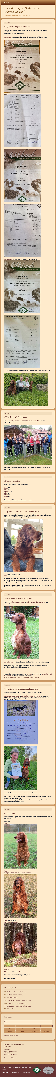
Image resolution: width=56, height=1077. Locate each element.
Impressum (5, 1072)
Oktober (22, 1031)
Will (10, 971)
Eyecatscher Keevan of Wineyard (31, 696)
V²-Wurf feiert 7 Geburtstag (15, 994)
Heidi (5, 493)
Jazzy (37, 515)
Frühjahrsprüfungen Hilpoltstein (16, 992)
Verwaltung (26, 1072)
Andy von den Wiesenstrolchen (35, 602)
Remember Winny (19, 420)
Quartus (15, 922)
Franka (17, 872)
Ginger (6, 488)
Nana (5, 920)
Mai (9, 1028)
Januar (9, 1026)
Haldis (5, 489)
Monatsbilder (11, 1009)
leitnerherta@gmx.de (12, 1057)
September (9, 1031)
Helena (6, 494)
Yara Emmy (18, 971)
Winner (6, 971)
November (34, 1031)
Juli (34, 1028)
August (46, 1028)
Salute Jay (7, 969)
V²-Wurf (10, 420)
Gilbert (28, 872)
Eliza (5, 871)
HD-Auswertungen (12, 997)
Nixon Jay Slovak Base (33, 420)
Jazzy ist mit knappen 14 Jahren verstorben (19, 1000)
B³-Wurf (29, 674)
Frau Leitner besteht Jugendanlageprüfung (19, 1006)
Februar (21, 1026)
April (46, 1026)
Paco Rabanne (8, 922)
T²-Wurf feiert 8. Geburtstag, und (16, 1003)
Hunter (6, 496)
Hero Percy (7, 491)
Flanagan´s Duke (9, 872)
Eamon (6, 823)
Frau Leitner (7, 37)
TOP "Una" (36, 674)
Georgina (22, 872)
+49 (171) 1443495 (12, 1055)
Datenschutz (15, 1072)
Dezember (46, 1031)
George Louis (8, 259)
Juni (22, 1028)
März (34, 1026)
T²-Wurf (10, 602)
